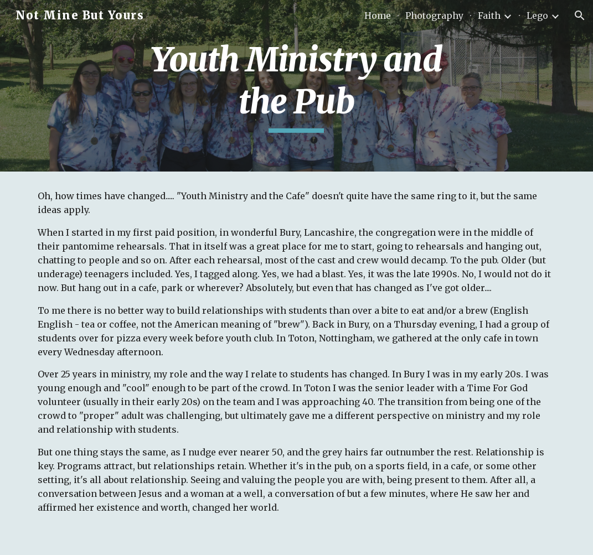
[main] (296, 85)
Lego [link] (537, 15)
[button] (579, 15)
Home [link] (377, 15)
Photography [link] (434, 15)
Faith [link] (489, 15)
